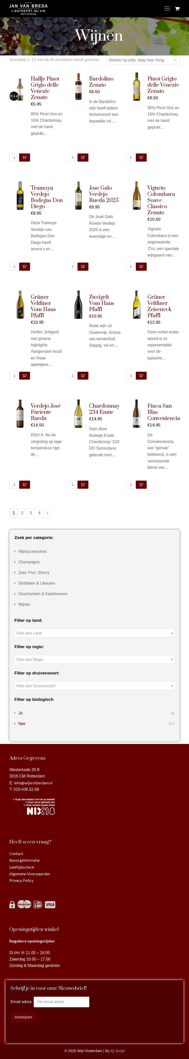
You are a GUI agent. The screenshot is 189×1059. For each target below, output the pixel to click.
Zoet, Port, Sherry (33, 573)
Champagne (29, 562)
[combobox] (94, 633)
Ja (20, 713)
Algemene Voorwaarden (29, 873)
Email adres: (22, 1002)
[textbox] (94, 633)
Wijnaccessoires (32, 551)
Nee (21, 724)
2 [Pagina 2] (22, 513)
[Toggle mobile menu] (167, 8)
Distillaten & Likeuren (36, 583)
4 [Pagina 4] (39, 513)
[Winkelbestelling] (143, 60)
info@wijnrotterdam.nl (33, 782)
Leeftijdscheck (21, 867)
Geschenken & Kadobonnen (42, 594)
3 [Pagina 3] (31, 513)
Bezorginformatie (24, 860)
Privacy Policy (21, 880)
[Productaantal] (14, 157)
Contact (16, 853)
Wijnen (24, 604)
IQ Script (117, 1051)
